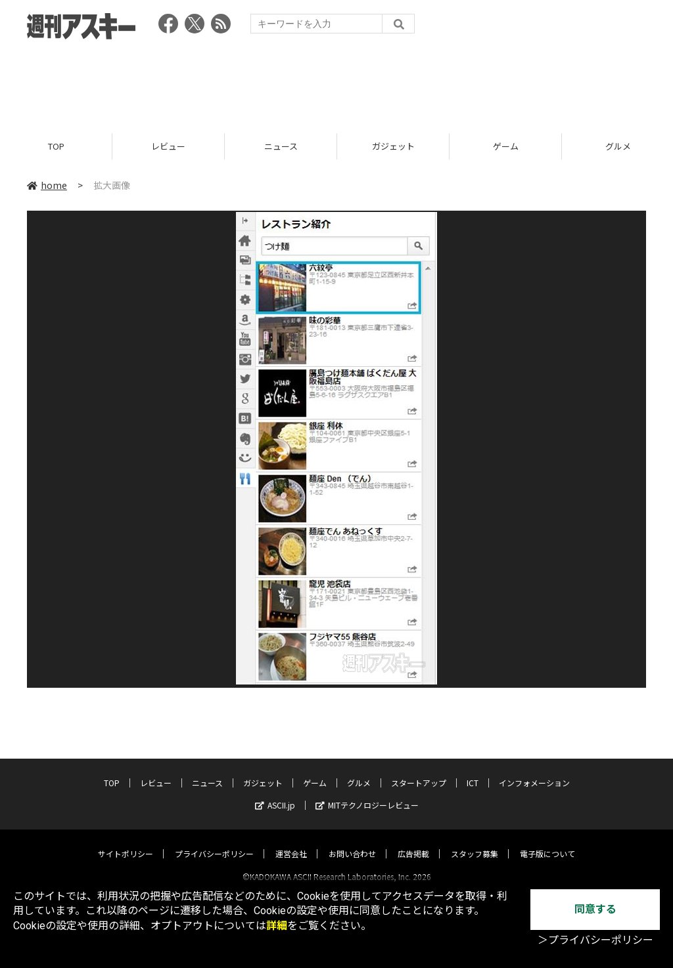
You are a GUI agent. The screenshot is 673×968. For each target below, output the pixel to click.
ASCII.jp (275, 793)
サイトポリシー (125, 841)
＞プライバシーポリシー (595, 940)
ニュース (281, 146)
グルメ (359, 770)
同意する (595, 909)
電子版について (547, 841)
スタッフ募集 (474, 841)
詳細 (276, 925)
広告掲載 (413, 841)
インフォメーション (534, 770)
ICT (472, 770)
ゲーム (506, 146)
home (47, 185)
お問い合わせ (352, 841)
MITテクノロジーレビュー (367, 793)
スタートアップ (418, 770)
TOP (56, 146)
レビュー (168, 146)
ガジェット (393, 146)
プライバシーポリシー (214, 841)
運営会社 (291, 841)
